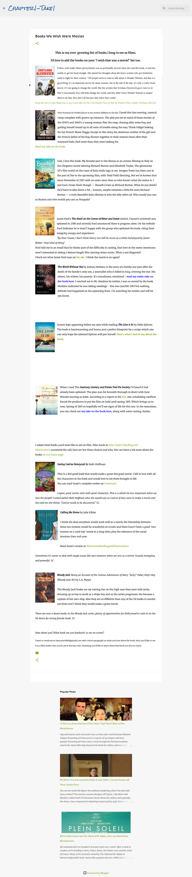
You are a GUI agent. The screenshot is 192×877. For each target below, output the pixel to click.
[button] (37, 44)
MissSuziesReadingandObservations (107, 546)
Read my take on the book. (50, 146)
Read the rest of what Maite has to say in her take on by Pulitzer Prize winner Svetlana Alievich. (95, 103)
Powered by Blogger (96, 872)
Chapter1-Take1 (31, 8)
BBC (124, 396)
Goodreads (110, 483)
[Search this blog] (174, 8)
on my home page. (53, 454)
